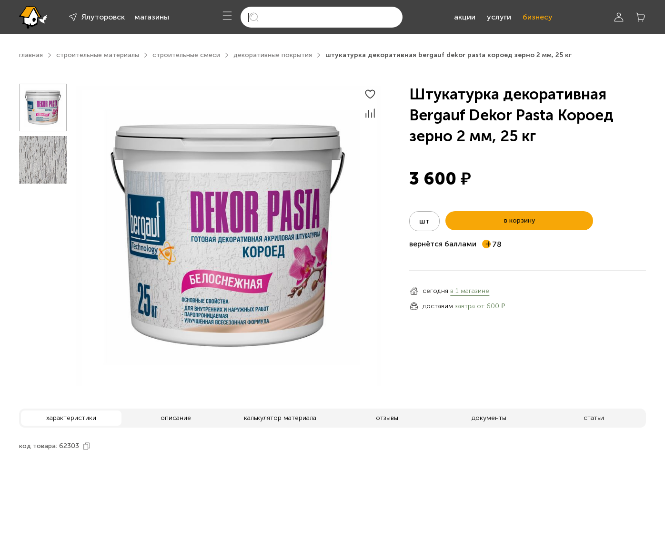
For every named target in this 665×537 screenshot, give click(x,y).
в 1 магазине (469, 291)
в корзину (519, 220)
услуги (499, 16)
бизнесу (538, 16)
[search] (322, 17)
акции (464, 16)
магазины (151, 16)
